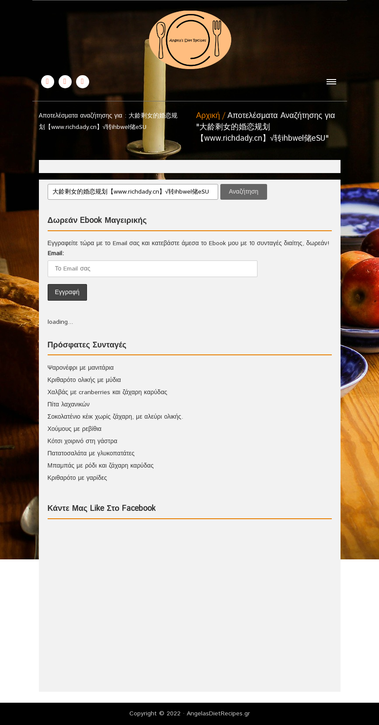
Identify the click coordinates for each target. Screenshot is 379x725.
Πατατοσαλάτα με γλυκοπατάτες (91, 453)
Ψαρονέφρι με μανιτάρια (81, 368)
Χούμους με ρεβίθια (75, 429)
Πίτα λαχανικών (69, 404)
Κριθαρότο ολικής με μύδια (84, 380)
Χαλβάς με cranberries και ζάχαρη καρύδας (107, 392)
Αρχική (208, 115)
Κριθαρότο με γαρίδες (77, 478)
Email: (56, 253)
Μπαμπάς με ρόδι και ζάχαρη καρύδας (101, 465)
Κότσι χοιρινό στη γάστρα (83, 441)
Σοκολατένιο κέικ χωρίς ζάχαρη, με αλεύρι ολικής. (115, 417)
